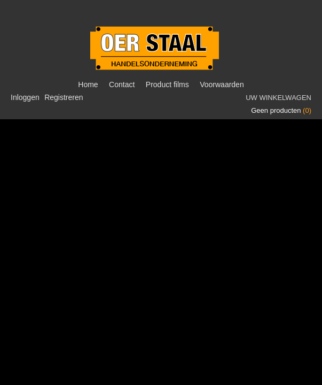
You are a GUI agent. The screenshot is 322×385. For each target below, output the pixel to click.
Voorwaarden (222, 84)
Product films (167, 84)
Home (88, 84)
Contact (122, 84)
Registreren (63, 97)
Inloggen (25, 97)
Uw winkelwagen (278, 98)
